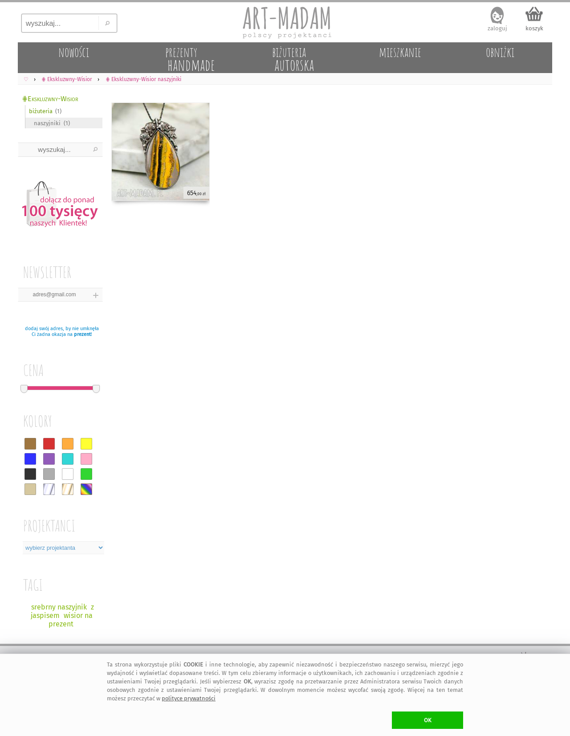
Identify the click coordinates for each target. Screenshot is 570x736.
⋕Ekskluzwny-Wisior (50, 98)
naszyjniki (47, 123)
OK (428, 720)
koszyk (534, 28)
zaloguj (497, 28)
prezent (82, 334)
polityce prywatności (189, 698)
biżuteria (41, 111)
